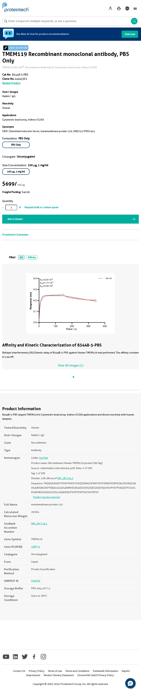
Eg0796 (43, 457)
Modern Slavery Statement (59, 675)
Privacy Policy (36, 671)
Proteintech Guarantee (15, 234)
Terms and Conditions (77, 671)
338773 (35, 546)
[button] (130, 683)
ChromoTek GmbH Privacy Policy (95, 675)
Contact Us (19, 671)
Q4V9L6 (35, 580)
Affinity (32, 257)
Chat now (130, 34)
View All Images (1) (70, 365)
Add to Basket (15, 219)
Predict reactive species (46, 497)
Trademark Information (105, 671)
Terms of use (55, 671)
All (21, 257)
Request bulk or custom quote (41, 207)
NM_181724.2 (65, 478)
